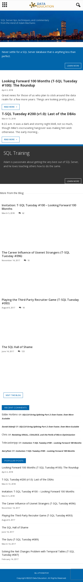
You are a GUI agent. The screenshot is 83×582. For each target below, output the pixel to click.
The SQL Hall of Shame (17, 347)
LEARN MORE (73, 65)
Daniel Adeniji (8, 426)
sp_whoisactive (41, 573)
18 (22, 307)
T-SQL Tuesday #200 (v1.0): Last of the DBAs (39, 114)
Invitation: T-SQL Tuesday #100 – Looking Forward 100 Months (39, 207)
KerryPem (6, 451)
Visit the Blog (13, 395)
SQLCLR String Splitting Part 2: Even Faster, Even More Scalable (49, 426)
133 (21, 351)
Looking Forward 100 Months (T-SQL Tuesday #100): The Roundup (39, 83)
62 (21, 213)
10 (27, 260)
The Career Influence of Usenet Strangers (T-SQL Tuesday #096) (36, 254)
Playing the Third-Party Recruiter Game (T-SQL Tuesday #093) (40, 301)
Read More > (10, 107)
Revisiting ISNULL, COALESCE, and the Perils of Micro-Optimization (43, 434)
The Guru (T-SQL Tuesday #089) (20, 539)
